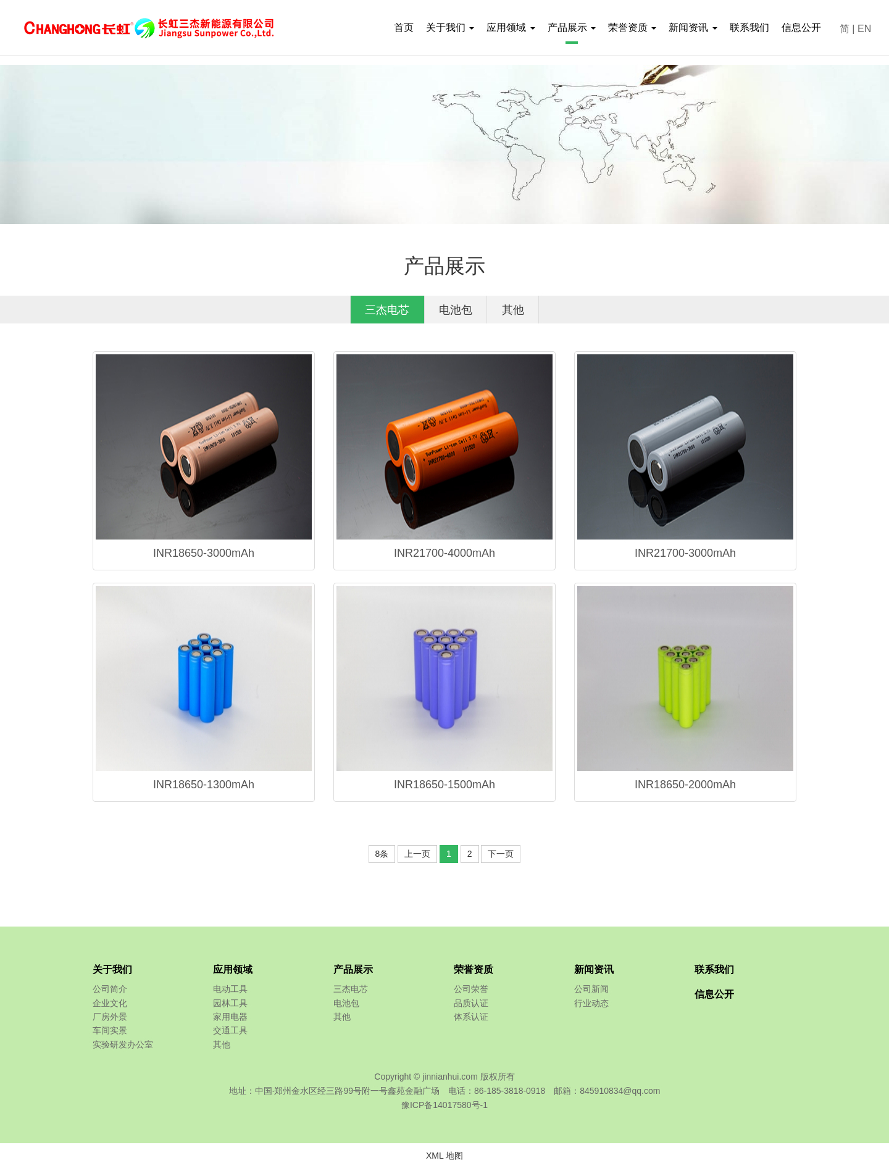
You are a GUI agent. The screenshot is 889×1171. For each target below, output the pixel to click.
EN (864, 28)
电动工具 (230, 992)
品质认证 (471, 1006)
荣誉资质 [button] (632, 27)
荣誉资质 (473, 972)
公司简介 (110, 992)
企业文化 (110, 1006)
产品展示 (353, 972)
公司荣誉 (471, 992)
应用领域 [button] (510, 27)
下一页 (501, 857)
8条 (382, 857)
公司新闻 (591, 992)
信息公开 (801, 27)
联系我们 (749, 27)
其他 (525, 311)
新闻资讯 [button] (693, 27)
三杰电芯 (376, 311)
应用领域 (233, 972)
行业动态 (591, 1006)
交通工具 (230, 1033)
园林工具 (230, 1006)
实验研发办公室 (123, 1047)
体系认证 (471, 1020)
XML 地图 (444, 1158)
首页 (404, 27)
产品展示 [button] (572, 27)
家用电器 (230, 1020)
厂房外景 (110, 1020)
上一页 (417, 857)
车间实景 (110, 1033)
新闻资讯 (594, 972)
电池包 (456, 311)
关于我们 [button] (450, 27)
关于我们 (112, 972)
